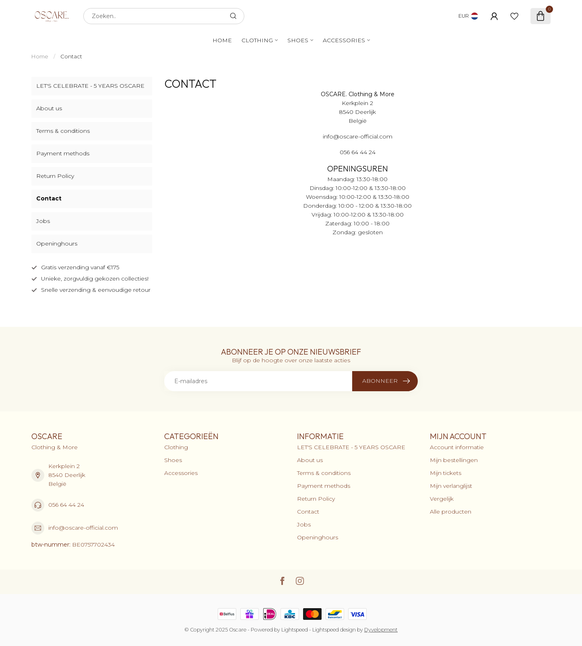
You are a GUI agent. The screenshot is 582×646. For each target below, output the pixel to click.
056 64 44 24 (66, 504)
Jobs (43, 221)
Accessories (344, 40)
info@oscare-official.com (83, 527)
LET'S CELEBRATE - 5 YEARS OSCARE (90, 85)
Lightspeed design (334, 630)
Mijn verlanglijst (451, 485)
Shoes (297, 40)
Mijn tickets (445, 473)
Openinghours (56, 243)
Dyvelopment (381, 630)
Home (222, 40)
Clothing (257, 40)
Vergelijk (442, 498)
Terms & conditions (63, 130)
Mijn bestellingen (454, 460)
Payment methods (62, 153)
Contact (71, 56)
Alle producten (450, 511)
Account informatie (457, 447)
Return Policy (55, 176)
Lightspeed (294, 630)
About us (49, 108)
